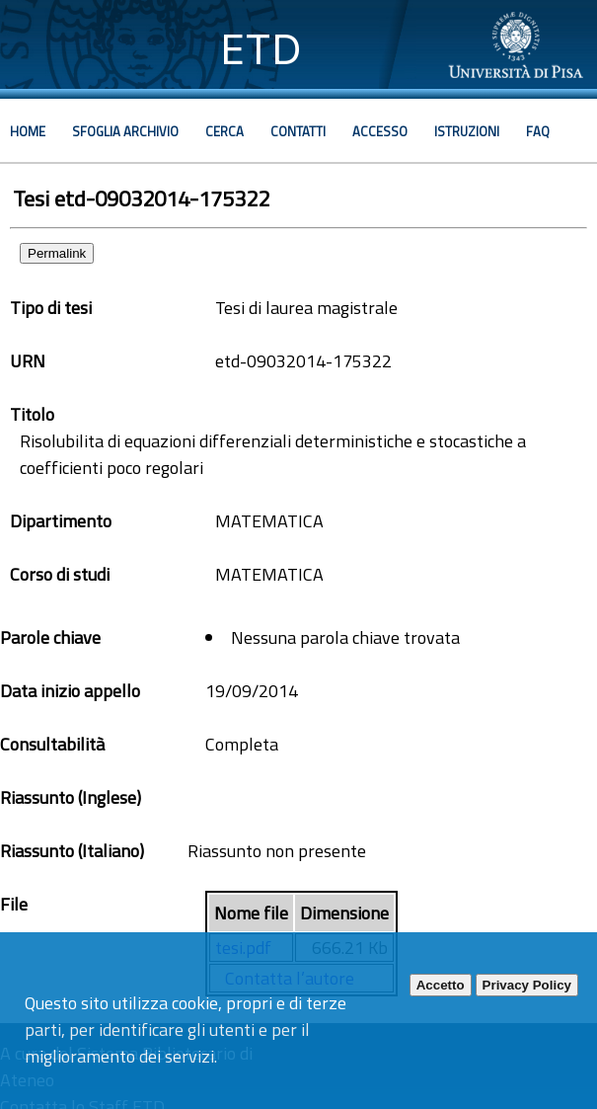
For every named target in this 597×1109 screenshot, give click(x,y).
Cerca (224, 131)
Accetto (440, 985)
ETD (261, 49)
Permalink (57, 253)
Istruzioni (466, 131)
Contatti (298, 131)
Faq (538, 131)
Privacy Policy (527, 985)
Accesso (380, 131)
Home (27, 131)
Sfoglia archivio (125, 131)
